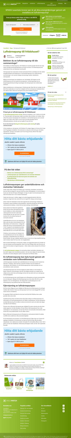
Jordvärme (32, 3)
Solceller (18, 3)
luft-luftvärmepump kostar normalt (13, 114)
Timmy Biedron (17, 362)
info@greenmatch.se (7, 415)
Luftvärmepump (41, 3)
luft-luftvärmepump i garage (12, 250)
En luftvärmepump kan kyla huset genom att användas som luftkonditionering (22, 177)
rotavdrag (32, 124)
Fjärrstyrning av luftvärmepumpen (15, 180)
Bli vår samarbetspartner (62, 0)
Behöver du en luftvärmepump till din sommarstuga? (20, 172)
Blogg (11, 48)
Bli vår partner (8, 417)
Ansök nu (50, 86)
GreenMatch (6, 48)
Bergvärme (25, 3)
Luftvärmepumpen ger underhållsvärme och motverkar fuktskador (23, 174)
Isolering (60, 3)
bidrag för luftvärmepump (21, 124)
